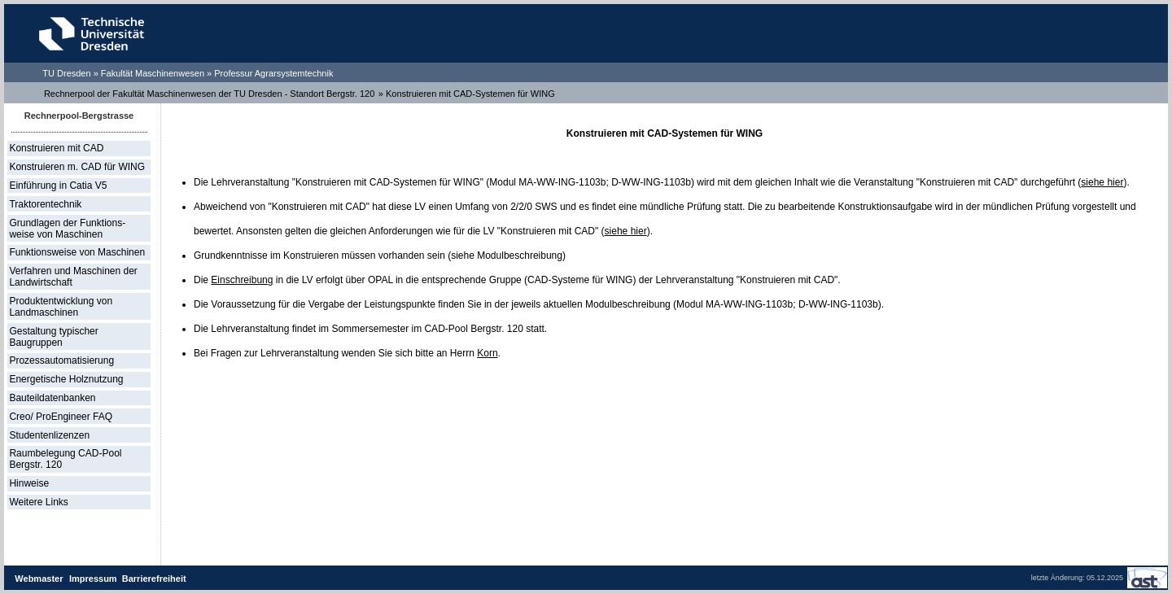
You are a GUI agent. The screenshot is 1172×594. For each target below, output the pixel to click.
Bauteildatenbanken (52, 398)
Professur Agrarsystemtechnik (273, 73)
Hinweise (29, 483)
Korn (487, 353)
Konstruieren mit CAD (56, 148)
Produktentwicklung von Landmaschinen (60, 306)
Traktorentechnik (45, 204)
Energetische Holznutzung (66, 379)
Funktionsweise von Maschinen (77, 252)
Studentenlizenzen (49, 435)
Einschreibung (242, 280)
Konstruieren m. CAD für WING (77, 167)
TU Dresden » (71, 73)
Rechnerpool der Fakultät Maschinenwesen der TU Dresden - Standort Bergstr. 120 (209, 93)
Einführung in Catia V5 (58, 185)
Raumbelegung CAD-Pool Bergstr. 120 (65, 459)
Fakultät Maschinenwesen (152, 73)
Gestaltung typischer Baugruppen (53, 336)
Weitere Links (38, 502)
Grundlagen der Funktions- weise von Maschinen (67, 228)
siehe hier (1102, 182)
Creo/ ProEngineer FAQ (60, 416)
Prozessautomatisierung (61, 360)
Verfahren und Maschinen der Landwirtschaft (73, 276)
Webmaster (39, 578)
